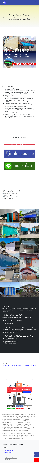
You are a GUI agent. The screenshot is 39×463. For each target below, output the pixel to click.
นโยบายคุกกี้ (8, 459)
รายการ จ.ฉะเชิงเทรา (12, 365)
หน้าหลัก (4, 365)
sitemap (7, 453)
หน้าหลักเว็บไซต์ (9, 450)
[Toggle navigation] (34, 2)
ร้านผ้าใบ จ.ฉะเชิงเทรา (7, 367)
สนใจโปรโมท (8, 452)
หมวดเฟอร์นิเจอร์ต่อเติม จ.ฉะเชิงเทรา (27, 365)
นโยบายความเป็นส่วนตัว (11, 458)
